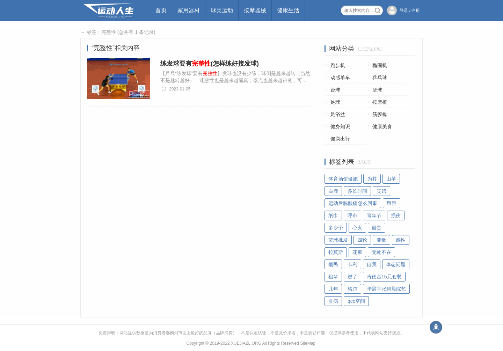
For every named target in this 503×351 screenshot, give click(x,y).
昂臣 (391, 203)
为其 (372, 179)
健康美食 (382, 126)
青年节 (374, 215)
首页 (161, 10)
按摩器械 (255, 10)
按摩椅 (379, 102)
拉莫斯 (335, 252)
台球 (335, 90)
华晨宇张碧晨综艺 (386, 289)
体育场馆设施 (343, 179)
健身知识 (340, 126)
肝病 (333, 301)
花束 (357, 252)
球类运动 (222, 10)
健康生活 (288, 10)
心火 (357, 228)
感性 (401, 240)
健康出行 (340, 138)
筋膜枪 (379, 114)
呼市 (352, 215)
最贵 (376, 228)
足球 (335, 102)
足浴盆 (337, 114)
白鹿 (333, 191)
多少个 (335, 228)
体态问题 (396, 264)
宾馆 (381, 191)
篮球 (377, 90)
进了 (352, 276)
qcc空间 (356, 301)
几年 (333, 289)
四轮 (362, 240)
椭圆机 (379, 65)
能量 (381, 240)
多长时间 (357, 191)
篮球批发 (338, 240)
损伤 (396, 215)
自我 (372, 264)
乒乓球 (379, 77)
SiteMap (307, 343)
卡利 (352, 264)
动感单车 (340, 77)
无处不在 (381, 252)
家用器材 (188, 10)
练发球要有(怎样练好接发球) (209, 63)
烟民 (333, 264)
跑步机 (337, 65)
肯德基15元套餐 (384, 276)
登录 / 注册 (410, 10)
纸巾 (333, 215)
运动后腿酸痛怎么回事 (352, 203)
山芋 (391, 179)
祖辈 (333, 276)
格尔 (352, 289)
